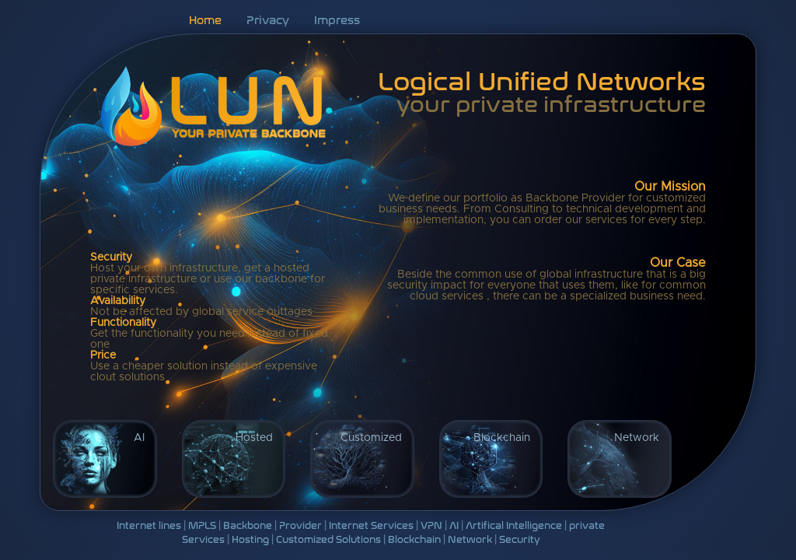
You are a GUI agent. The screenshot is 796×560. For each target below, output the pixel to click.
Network (636, 437)
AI (139, 437)
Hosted (254, 437)
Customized (371, 437)
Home (205, 19)
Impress (337, 19)
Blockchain (501, 437)
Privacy (267, 19)
